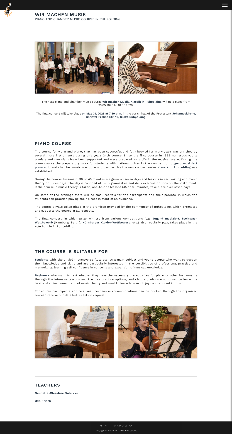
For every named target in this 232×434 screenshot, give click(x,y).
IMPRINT (103, 426)
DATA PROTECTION (123, 426)
